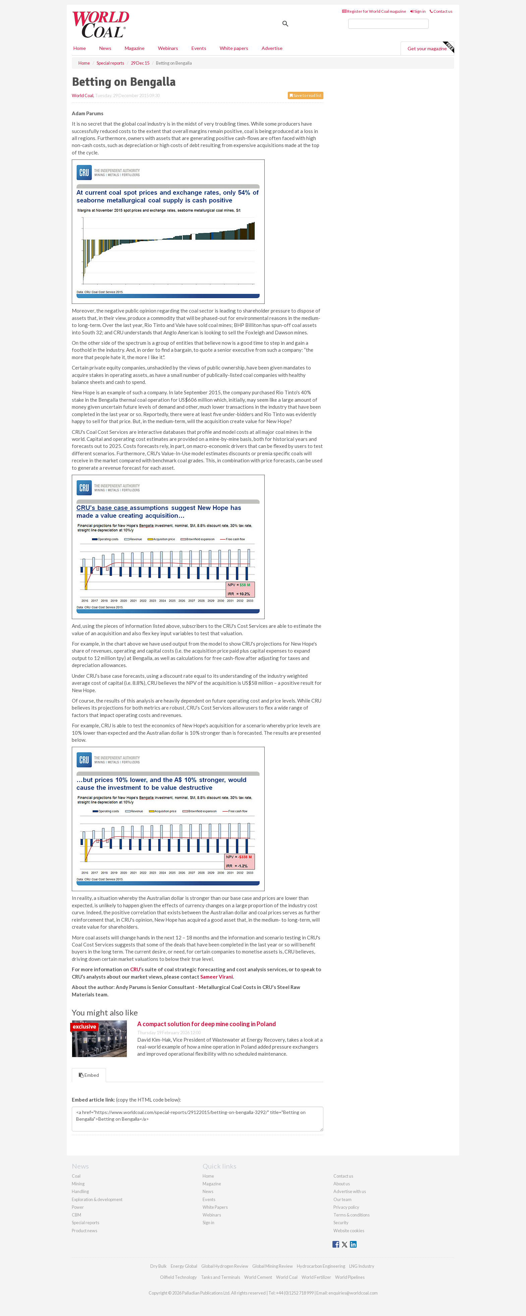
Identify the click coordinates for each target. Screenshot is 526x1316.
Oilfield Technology (178, 1277)
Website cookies (348, 1230)
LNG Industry (361, 1266)
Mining (78, 1183)
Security (341, 1222)
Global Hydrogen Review (224, 1266)
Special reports (85, 1222)
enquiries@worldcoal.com (353, 1293)
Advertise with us (349, 1191)
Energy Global (184, 1266)
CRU (135, 969)
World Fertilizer (316, 1277)
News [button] (105, 48)
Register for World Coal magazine (374, 11)
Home (79, 48)
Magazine (135, 48)
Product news (84, 1230)
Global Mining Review (272, 1266)
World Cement (258, 1277)
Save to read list (305, 95)
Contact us (441, 11)
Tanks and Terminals (220, 1277)
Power (78, 1207)
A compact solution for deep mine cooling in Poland (206, 1024)
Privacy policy (346, 1207)
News (208, 1191)
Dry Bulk (158, 1266)
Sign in (418, 11)
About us (341, 1183)
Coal (76, 1176)
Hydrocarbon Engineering (321, 1266)
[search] (388, 24)
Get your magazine (431, 47)
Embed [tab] (89, 1075)
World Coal (82, 95)
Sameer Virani (216, 977)
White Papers (215, 1207)
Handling (80, 1191)
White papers (234, 48)
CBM (76, 1215)
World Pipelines (350, 1277)
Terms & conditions (351, 1215)
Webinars (168, 48)
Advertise (272, 48)
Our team (342, 1199)
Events (199, 48)
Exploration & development (97, 1199)
